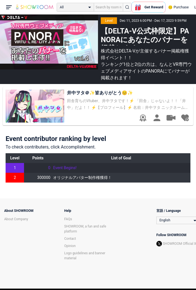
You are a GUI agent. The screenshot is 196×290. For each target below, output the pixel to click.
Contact (70, 239)
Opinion (70, 246)
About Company (16, 219)
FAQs (68, 219)
